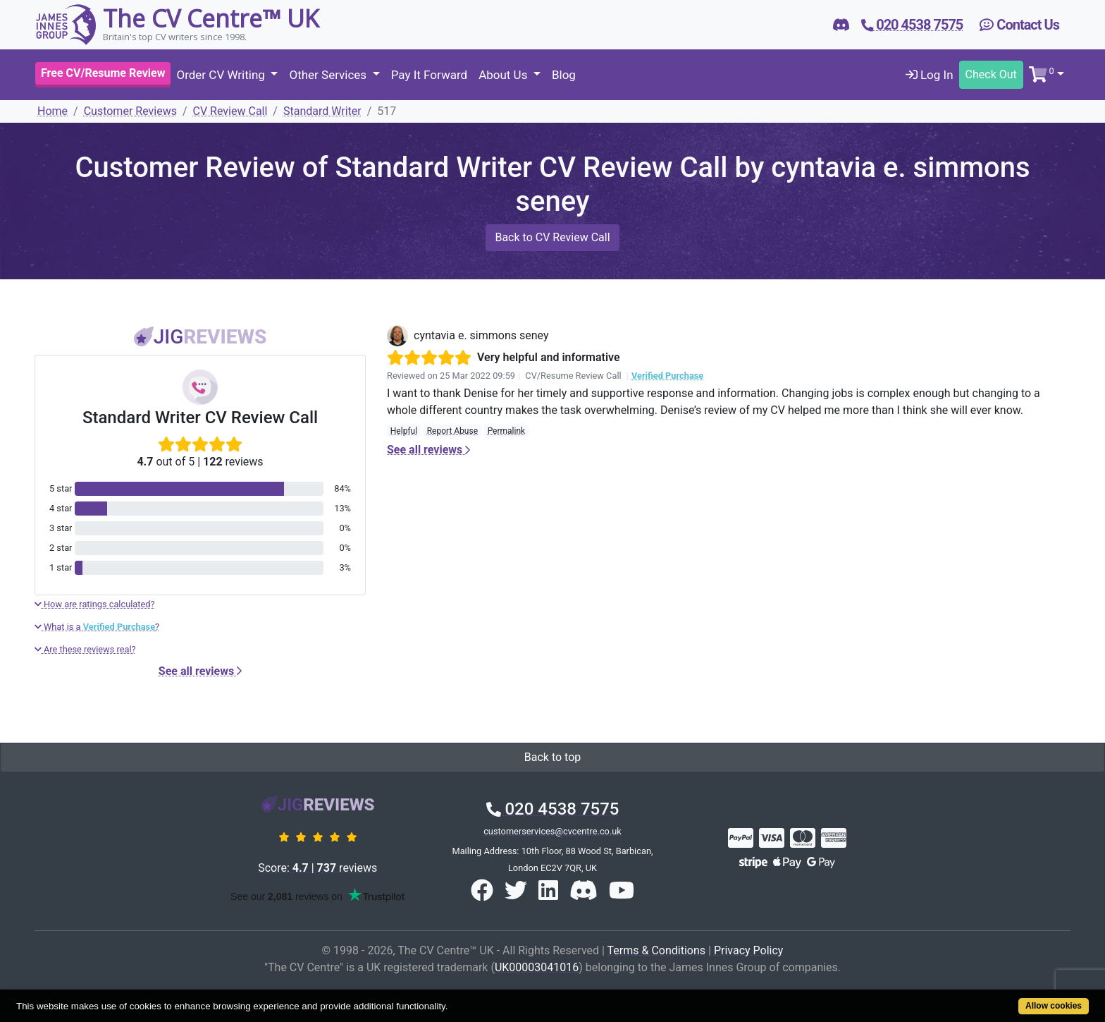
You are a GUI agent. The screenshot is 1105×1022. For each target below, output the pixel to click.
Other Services (329, 75)
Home (52, 111)
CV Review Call (230, 111)
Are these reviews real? (85, 649)
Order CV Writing (222, 75)
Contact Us (1019, 24)
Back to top (552, 757)
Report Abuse (452, 431)
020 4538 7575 (552, 809)
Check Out (991, 74)
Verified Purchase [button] (667, 375)
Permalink (507, 431)
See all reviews (200, 671)
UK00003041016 (537, 967)
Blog (564, 75)
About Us (505, 75)
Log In (929, 75)
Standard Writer (322, 111)
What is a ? (97, 626)
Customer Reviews (130, 111)
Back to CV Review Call (552, 237)
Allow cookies (1053, 1006)
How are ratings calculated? (95, 604)
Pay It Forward (429, 75)
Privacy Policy (749, 950)
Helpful (403, 431)
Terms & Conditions (656, 950)
